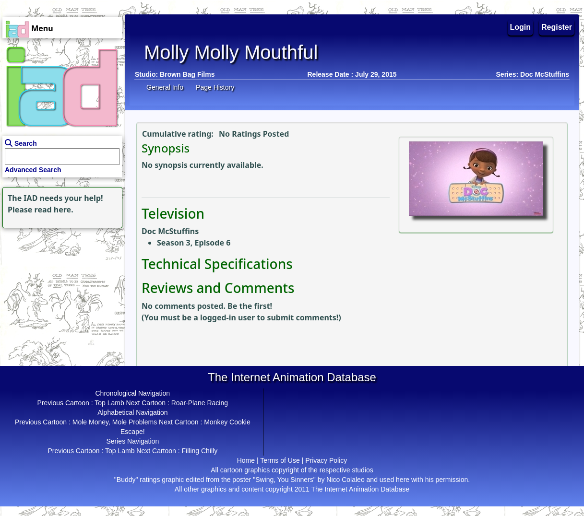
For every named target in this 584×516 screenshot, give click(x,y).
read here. (54, 209)
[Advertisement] (60, 291)
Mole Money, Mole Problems (114, 422)
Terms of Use (279, 460)
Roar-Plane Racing (199, 403)
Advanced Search (33, 170)
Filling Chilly (200, 451)
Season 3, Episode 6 (193, 242)
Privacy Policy (326, 460)
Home (246, 460)
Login (520, 27)
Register (556, 27)
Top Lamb (109, 403)
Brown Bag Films (187, 74)
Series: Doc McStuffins (532, 74)
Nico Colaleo (345, 479)
